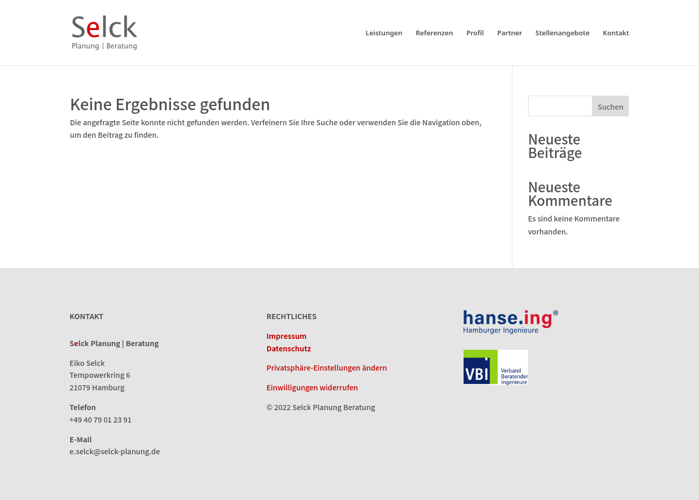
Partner (509, 33)
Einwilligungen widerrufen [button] (312, 387)
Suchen (611, 106)
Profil (475, 33)
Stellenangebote (562, 33)
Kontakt (616, 33)
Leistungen (384, 33)
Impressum (287, 336)
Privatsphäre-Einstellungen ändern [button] (327, 367)
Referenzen (434, 33)
